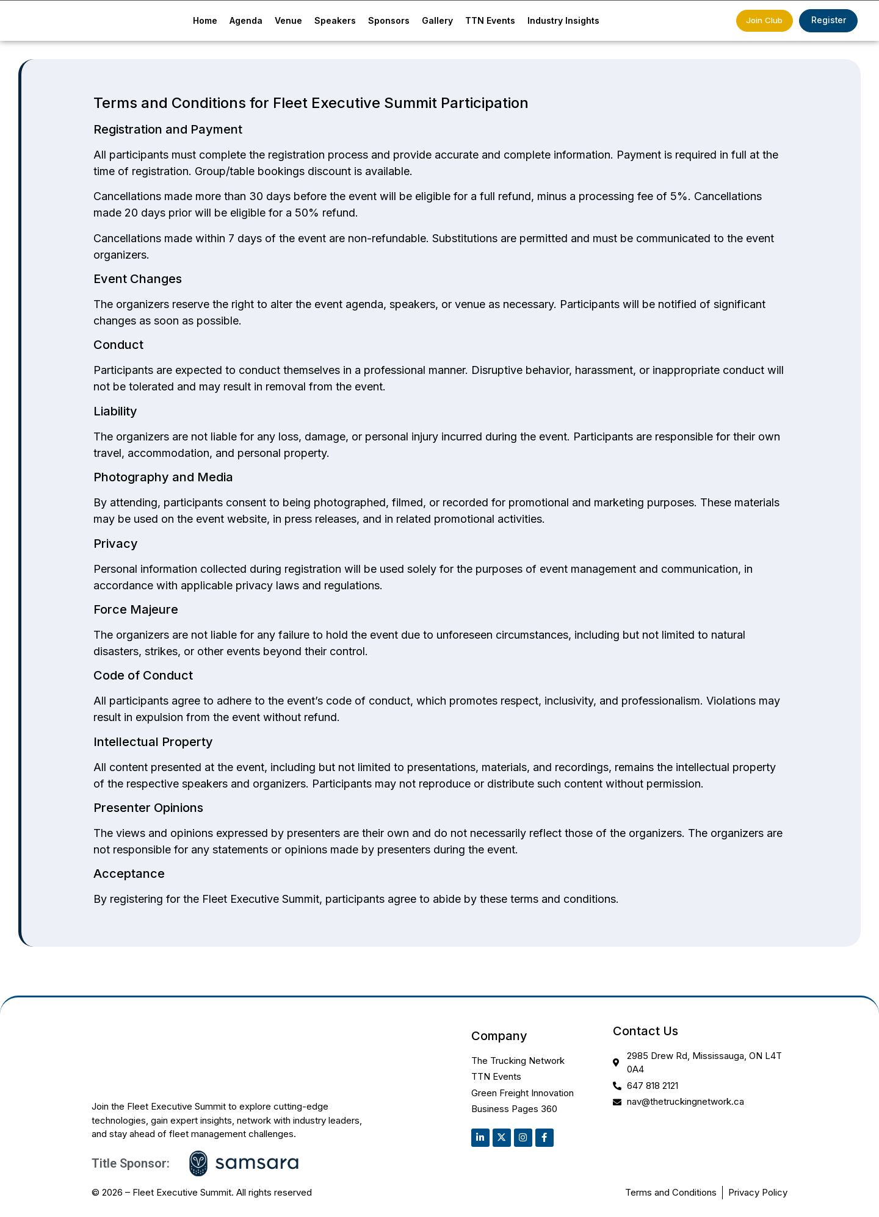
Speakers (335, 21)
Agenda (246, 21)
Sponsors (389, 21)
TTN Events (490, 21)
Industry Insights (563, 21)
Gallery (437, 21)
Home (205, 21)
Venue (288, 21)
